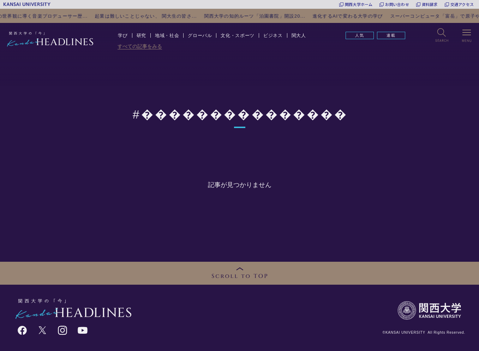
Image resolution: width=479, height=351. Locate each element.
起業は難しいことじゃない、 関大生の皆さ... (158, 16)
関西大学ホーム (359, 4)
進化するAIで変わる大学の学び (360, 16)
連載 (391, 35)
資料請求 (430, 4)
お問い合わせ (397, 4)
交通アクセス (462, 4)
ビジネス (273, 35)
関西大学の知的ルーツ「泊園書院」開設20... (267, 16)
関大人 (299, 35)
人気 (359, 35)
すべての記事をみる (140, 46)
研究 (141, 35)
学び (122, 35)
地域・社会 (167, 35)
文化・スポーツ (238, 35)
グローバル (200, 35)
